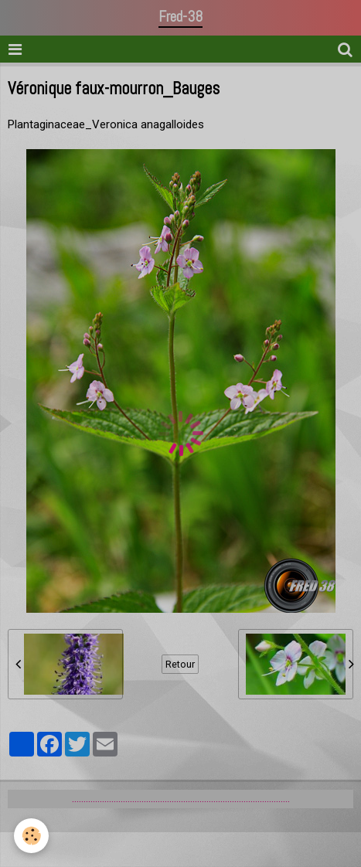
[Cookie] (31, 835)
